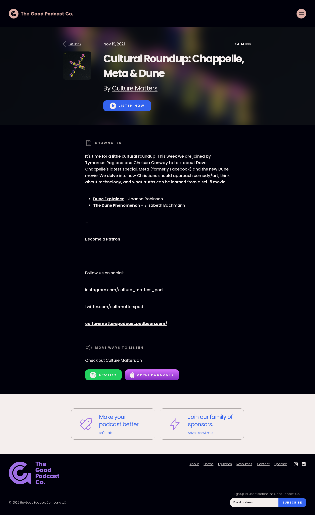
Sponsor (280, 464)
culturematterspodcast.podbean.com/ (126, 323)
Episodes (225, 464)
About (194, 464)
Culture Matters (135, 88)
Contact (263, 464)
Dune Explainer (108, 199)
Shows (208, 464)
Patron (112, 239)
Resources (244, 464)
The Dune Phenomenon (116, 205)
